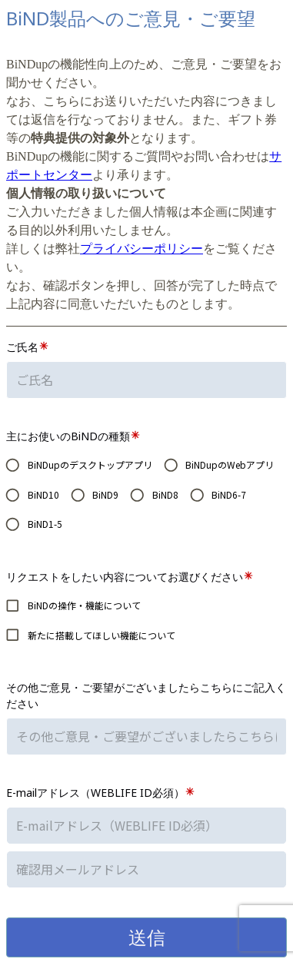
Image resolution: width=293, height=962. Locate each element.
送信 (146, 937)
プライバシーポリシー (141, 248)
